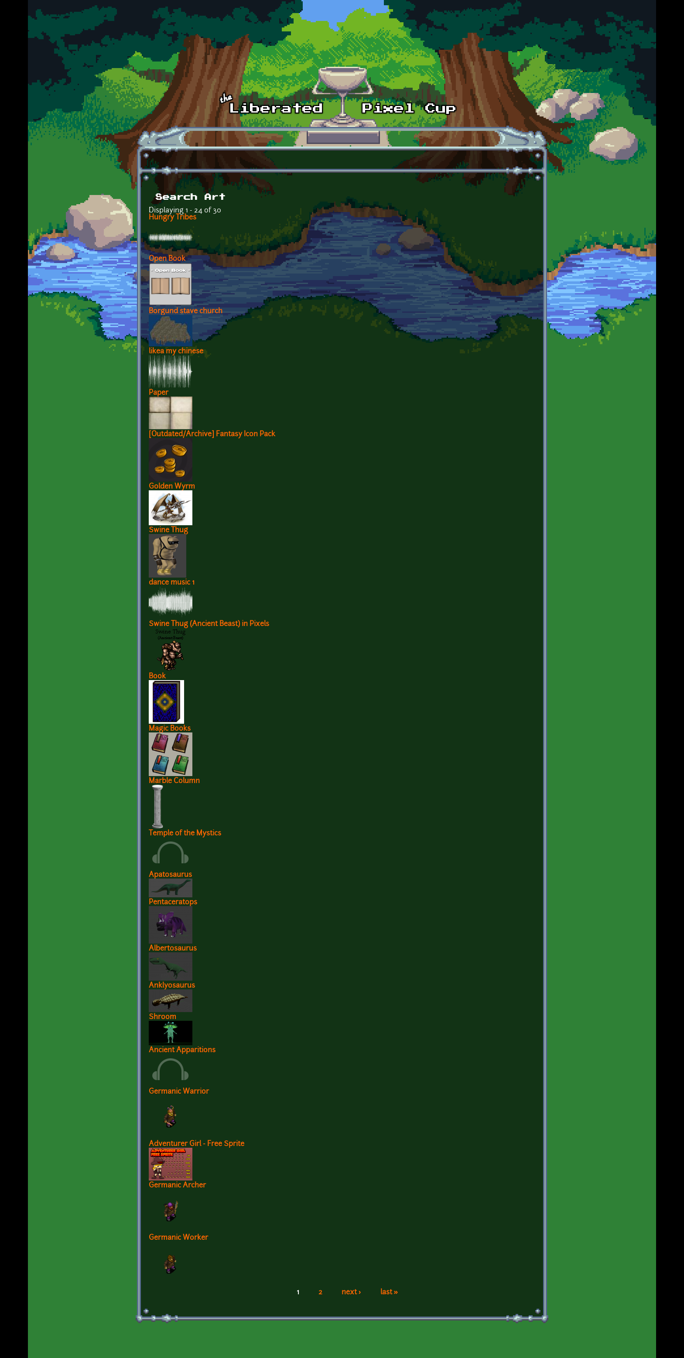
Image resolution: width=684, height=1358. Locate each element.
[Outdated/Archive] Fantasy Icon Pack (212, 434)
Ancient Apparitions (182, 1050)
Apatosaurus (170, 875)
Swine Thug (168, 530)
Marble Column (174, 781)
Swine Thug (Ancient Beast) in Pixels (209, 624)
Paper (158, 393)
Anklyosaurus (172, 985)
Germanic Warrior (179, 1091)
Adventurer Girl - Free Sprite (196, 1144)
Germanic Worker (178, 1238)
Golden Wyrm (172, 486)
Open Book (167, 259)
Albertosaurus (173, 948)
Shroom (162, 1017)
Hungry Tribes (172, 217)
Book (157, 676)
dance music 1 (172, 582)
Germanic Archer (177, 1185)
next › (351, 1292)
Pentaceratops (173, 902)
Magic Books (170, 728)
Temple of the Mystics (185, 833)
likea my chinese (176, 351)
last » (389, 1292)
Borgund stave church (185, 311)
